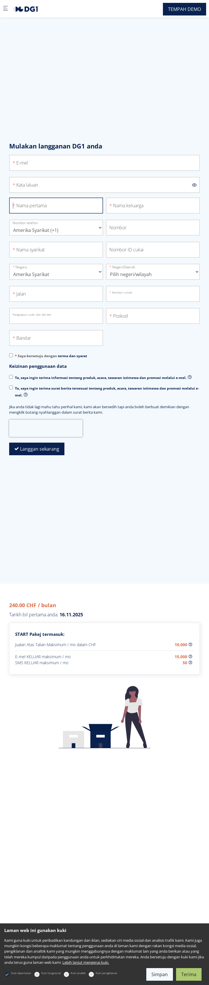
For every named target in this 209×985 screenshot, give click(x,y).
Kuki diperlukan (21, 973)
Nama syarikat (30, 250)
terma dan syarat (72, 355)
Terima (188, 974)
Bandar (23, 338)
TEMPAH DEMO (184, 9)
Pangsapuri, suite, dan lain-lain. (32, 314)
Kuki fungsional (51, 973)
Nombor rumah (122, 292)
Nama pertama (31, 205)
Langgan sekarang (36, 449)
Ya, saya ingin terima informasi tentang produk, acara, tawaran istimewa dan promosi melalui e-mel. (100, 377)
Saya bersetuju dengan (52, 355)
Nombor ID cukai (126, 250)
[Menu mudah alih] (5, 8)
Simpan (159, 974)
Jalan (21, 294)
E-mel (22, 163)
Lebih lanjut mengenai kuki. (85, 962)
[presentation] (45, 428)
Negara (21, 267)
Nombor (118, 227)
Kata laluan (27, 185)
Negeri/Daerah (123, 267)
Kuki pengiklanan (106, 973)
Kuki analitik (78, 973)
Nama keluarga (128, 205)
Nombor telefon (25, 222)
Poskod (120, 316)
